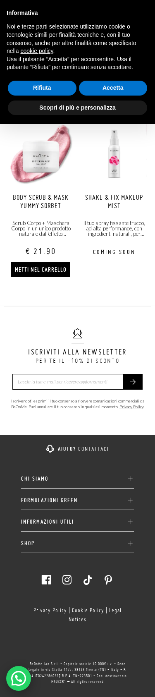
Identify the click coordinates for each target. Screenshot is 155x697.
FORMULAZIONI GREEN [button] (77, 500)
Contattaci (93, 449)
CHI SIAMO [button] (77, 479)
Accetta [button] (113, 87)
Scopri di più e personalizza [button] (77, 107)
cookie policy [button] (36, 51)
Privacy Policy (131, 406)
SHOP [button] (77, 543)
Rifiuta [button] (42, 87)
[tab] (77, 476)
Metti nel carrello (41, 269)
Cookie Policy (88, 610)
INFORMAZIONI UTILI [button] (77, 522)
